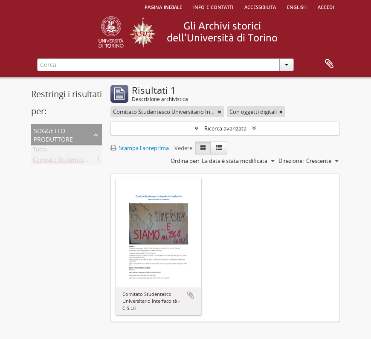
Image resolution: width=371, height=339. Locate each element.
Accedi (326, 6)
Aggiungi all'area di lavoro (190, 295)
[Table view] (219, 148)
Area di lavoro (329, 64)
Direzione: (291, 161)
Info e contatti (213, 6)
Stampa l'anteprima (139, 148)
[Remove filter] (219, 111)
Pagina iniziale (163, 6)
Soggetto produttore (53, 134)
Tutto (40, 151)
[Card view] (203, 148)
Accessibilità (260, 6)
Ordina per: (185, 161)
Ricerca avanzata (225, 128)
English (297, 6)
